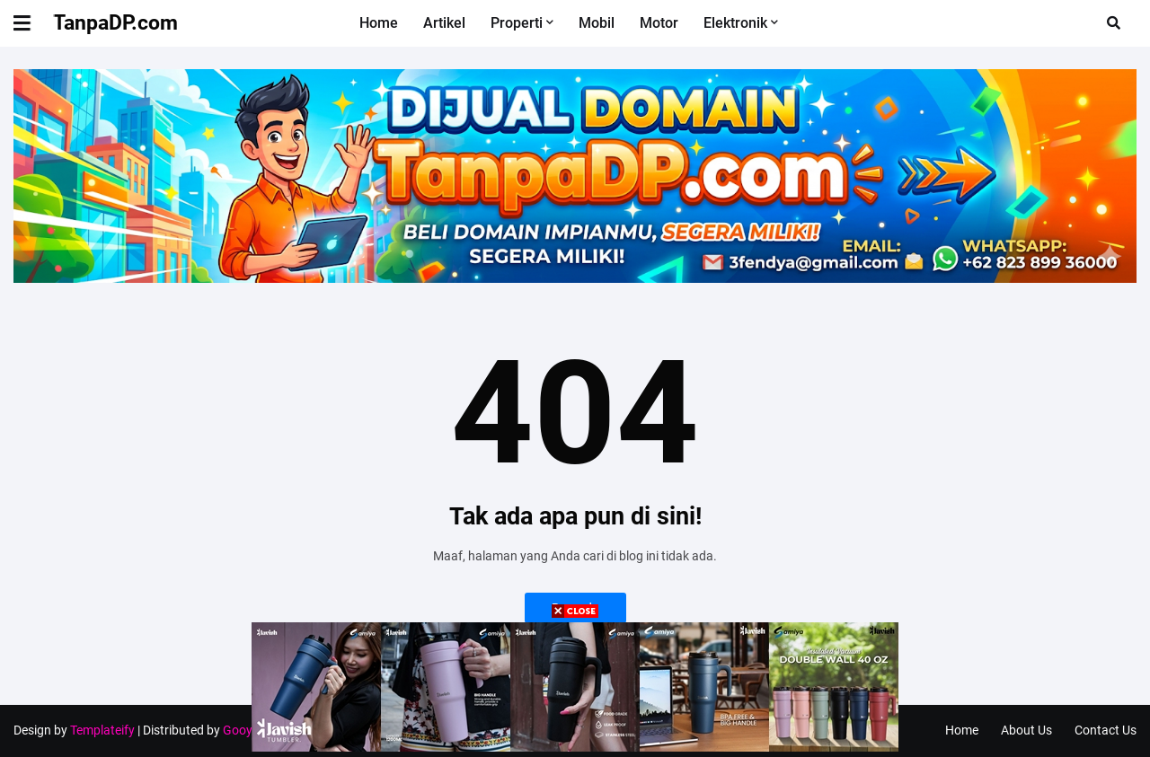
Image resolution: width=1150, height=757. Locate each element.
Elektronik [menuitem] (735, 22)
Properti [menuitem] (517, 22)
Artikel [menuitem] (444, 22)
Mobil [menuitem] (597, 22)
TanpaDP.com (115, 23)
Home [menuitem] (378, 22)
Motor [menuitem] (659, 22)
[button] (33, 23)
